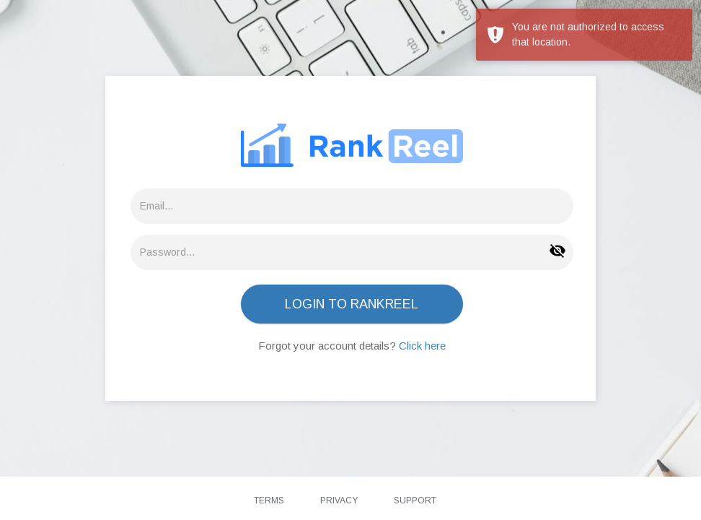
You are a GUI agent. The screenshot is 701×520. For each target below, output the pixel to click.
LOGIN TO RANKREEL (351, 304)
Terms (269, 500)
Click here (422, 345)
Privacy (339, 500)
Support (415, 500)
